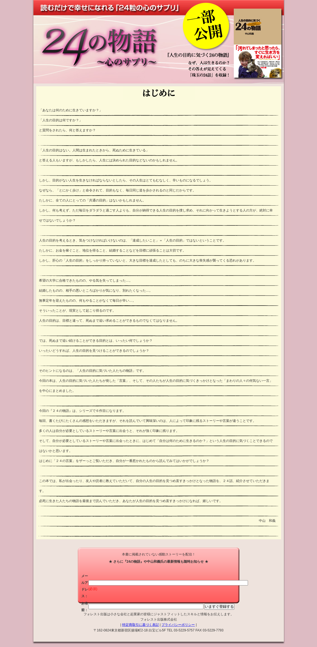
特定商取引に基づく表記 (140, 625)
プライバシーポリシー (178, 625)
